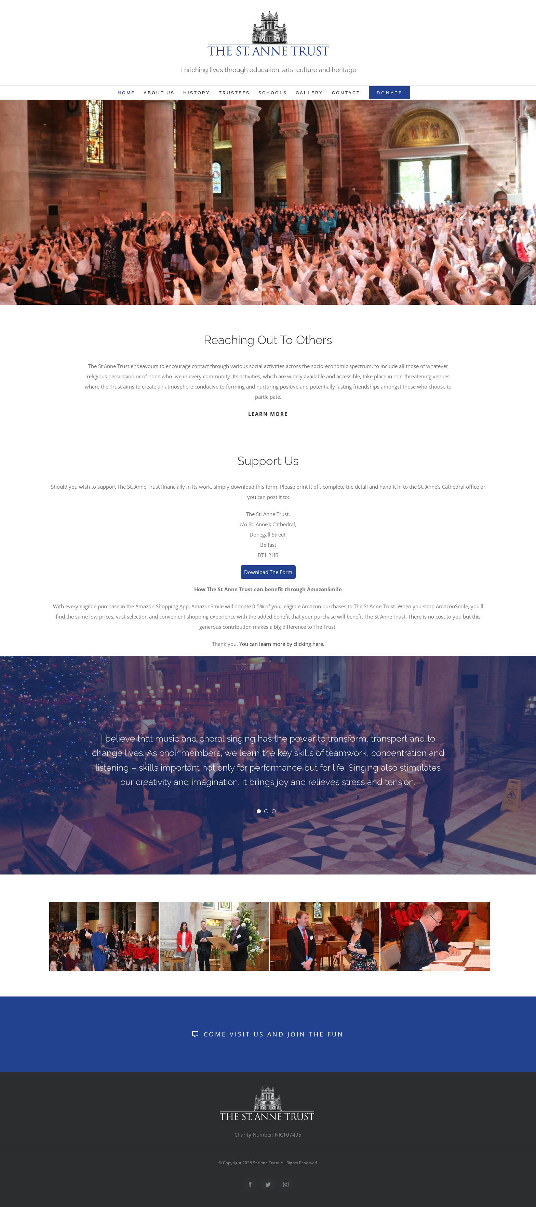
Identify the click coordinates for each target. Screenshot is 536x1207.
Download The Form (268, 572)
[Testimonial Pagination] (259, 811)
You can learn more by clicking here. (281, 643)
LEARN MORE (268, 413)
